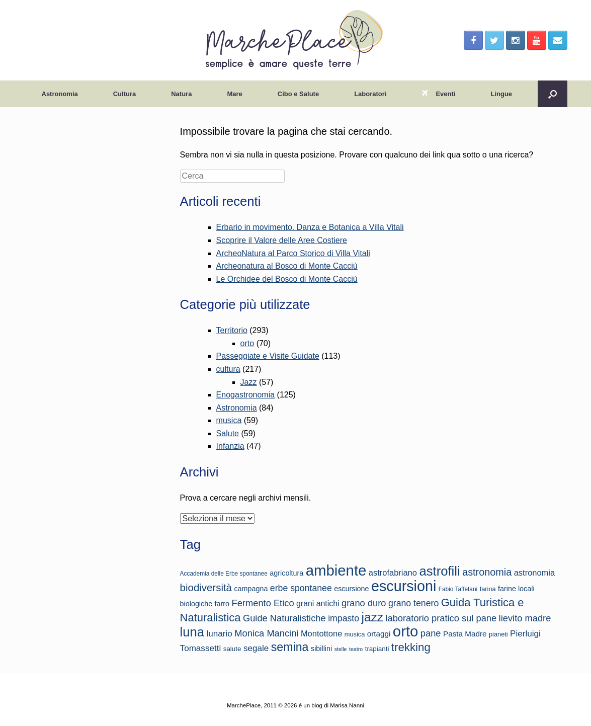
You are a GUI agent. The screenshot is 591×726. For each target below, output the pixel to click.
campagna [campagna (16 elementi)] (251, 589)
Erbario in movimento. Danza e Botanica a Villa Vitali (310, 227)
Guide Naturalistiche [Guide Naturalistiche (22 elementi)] (284, 618)
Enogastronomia (245, 394)
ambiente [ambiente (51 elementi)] (336, 570)
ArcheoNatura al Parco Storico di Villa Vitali (293, 253)
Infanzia (230, 446)
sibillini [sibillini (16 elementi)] (321, 648)
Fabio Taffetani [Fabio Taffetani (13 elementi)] (458, 589)
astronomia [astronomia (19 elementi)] (534, 572)
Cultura (124, 94)
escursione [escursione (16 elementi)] (351, 589)
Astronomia (60, 94)
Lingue (501, 94)
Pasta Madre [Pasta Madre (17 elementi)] (464, 633)
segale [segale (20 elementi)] (256, 648)
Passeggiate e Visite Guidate (267, 356)
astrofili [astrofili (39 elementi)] (439, 571)
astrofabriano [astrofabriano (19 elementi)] (393, 572)
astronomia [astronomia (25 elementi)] (487, 572)
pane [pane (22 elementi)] (430, 633)
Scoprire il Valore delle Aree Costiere (281, 240)
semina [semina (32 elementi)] (290, 647)
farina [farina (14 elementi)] (488, 589)
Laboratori (370, 94)
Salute (227, 433)
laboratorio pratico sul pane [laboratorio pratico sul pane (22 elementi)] (440, 618)
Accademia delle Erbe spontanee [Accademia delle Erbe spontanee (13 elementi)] (224, 573)
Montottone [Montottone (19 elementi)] (321, 633)
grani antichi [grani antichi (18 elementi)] (318, 603)
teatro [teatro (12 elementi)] (356, 649)
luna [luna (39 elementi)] (192, 632)
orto (247, 343)
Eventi (438, 94)
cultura (228, 369)
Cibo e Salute (298, 94)
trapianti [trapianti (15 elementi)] (377, 649)
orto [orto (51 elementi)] (405, 631)
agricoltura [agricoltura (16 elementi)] (286, 573)
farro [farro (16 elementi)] (222, 604)
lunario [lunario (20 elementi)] (219, 633)
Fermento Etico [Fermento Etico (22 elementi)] (263, 603)
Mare (234, 94)
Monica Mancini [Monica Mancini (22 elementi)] (266, 633)
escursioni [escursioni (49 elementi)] (403, 586)
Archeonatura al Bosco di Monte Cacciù (287, 266)
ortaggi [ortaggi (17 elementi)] (379, 633)
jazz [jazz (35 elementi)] (372, 617)
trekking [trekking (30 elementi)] (411, 647)
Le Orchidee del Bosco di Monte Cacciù (287, 279)
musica (229, 420)
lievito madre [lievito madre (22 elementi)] (525, 618)
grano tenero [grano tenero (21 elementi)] (413, 603)
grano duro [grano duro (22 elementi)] (364, 603)
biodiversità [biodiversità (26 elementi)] (206, 587)
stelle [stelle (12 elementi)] (340, 649)
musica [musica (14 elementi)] (355, 634)
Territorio (231, 330)
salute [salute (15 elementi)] (232, 649)
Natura (181, 94)
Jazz (248, 382)
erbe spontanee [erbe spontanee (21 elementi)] (301, 588)
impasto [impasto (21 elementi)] (343, 618)
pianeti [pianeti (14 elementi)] (498, 634)
